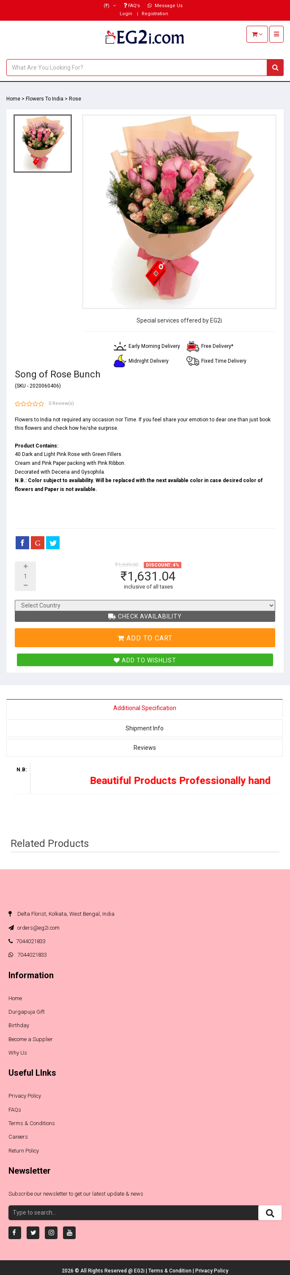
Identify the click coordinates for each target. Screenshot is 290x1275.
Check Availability (145, 616)
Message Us (165, 5)
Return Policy (23, 1151)
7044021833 (27, 941)
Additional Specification (144, 708)
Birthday (18, 1025)
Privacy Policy (24, 1096)
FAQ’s (131, 5)
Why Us (17, 1053)
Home (13, 99)
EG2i (140, 1271)
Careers (18, 1137)
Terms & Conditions (31, 1123)
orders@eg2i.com (34, 928)
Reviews (145, 747)
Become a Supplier (30, 1039)
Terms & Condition (170, 1271)
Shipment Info (145, 728)
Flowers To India (44, 99)
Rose (75, 99)
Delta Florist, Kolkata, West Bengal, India (61, 914)
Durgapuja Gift (26, 1012)
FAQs (14, 1110)
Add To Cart (145, 638)
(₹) (110, 5)
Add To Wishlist (145, 660)
